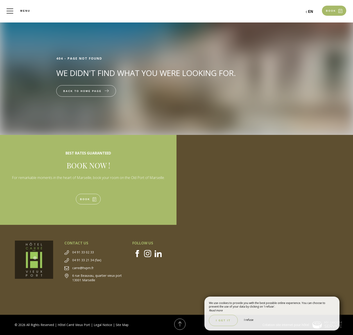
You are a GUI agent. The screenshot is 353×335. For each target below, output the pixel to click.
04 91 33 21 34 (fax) (86, 260)
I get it (223, 320)
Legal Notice (103, 325)
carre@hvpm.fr (83, 268)
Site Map (122, 325)
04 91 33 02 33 (83, 252)
